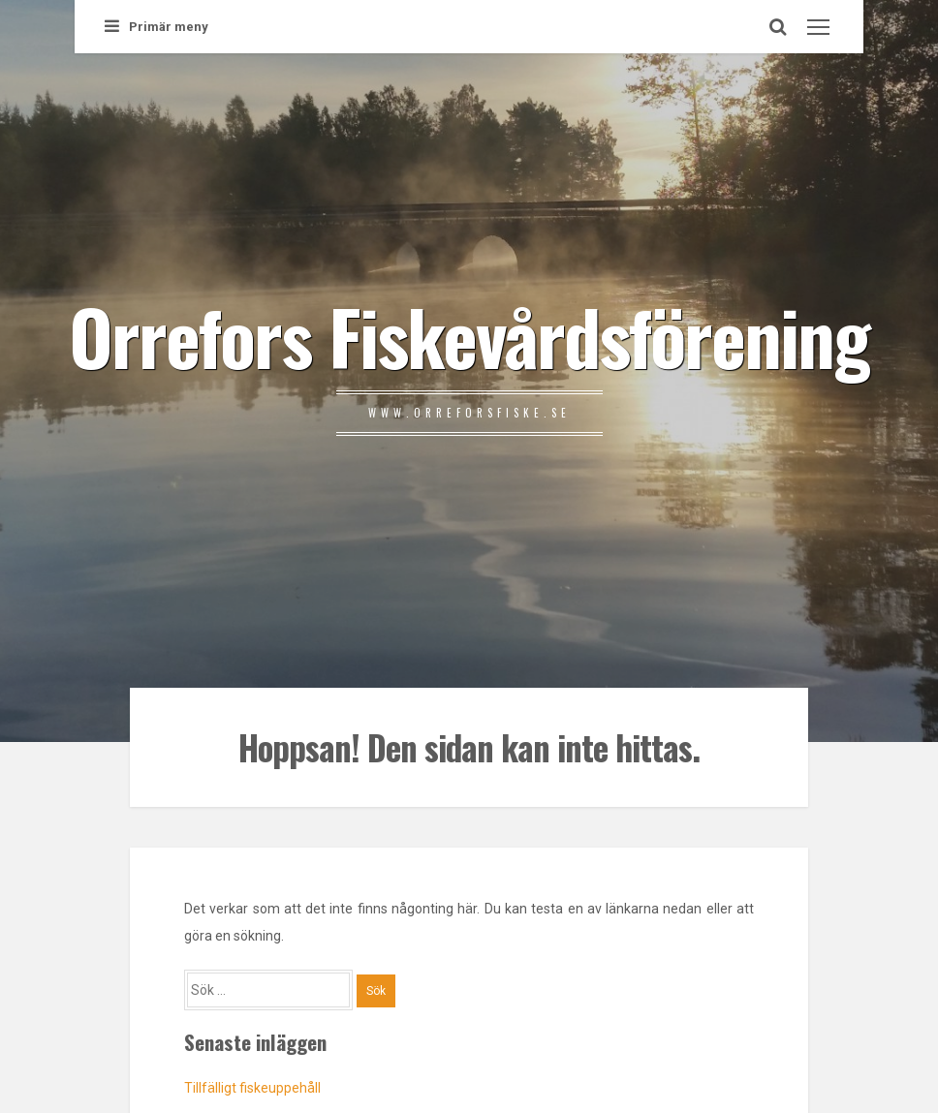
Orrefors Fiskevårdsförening (469, 335)
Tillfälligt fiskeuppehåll (252, 1088)
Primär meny (156, 26)
